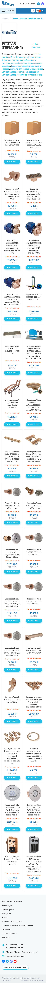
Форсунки (6, 60)
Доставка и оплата (9, 933)
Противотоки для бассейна (14, 63)
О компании (6, 929)
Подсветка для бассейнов (24, 60)
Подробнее (12, 162)
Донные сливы (34, 57)
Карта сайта (6, 980)
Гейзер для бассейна (20, 66)
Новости (5, 917)
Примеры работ (8, 910)
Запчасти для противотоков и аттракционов (22, 75)
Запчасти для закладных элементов (26, 69)
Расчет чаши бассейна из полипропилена (17, 925)
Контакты (5, 937)
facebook (3, 961)
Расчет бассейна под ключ (12, 921)
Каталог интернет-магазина (12, 902)
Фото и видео (7, 906)
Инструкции (6, 913)
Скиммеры (21, 57)
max (42, 3)
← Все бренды (36, 45)
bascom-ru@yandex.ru (15, 956)
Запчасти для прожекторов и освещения (20, 72)
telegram (38, 3)
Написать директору (15, 967)
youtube (15, 961)
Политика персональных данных (32, 980)
